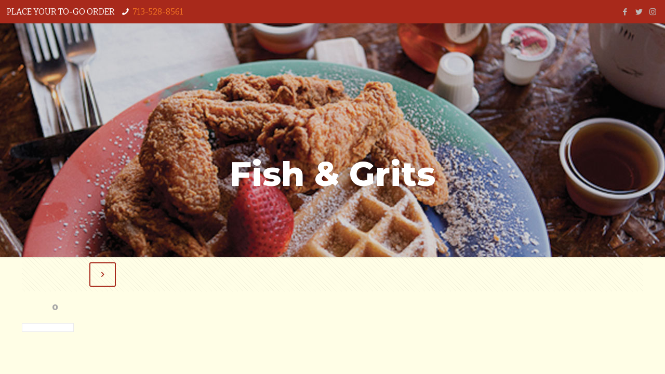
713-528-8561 (157, 12)
